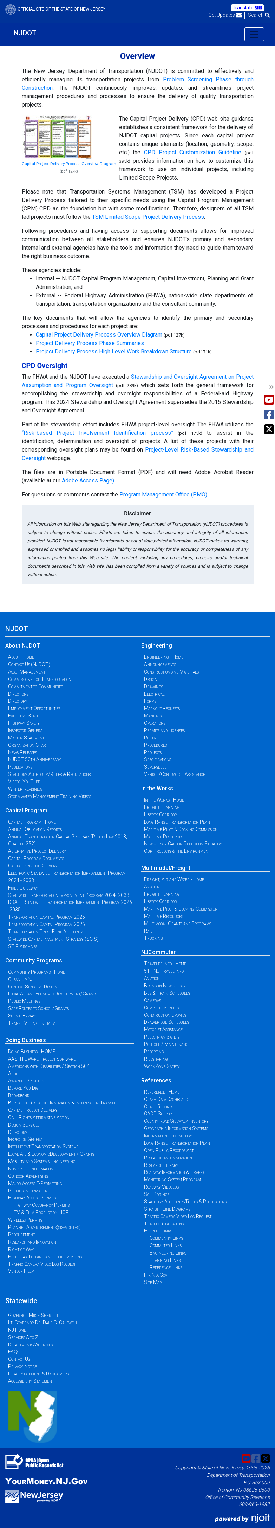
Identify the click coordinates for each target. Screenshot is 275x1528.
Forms (150, 701)
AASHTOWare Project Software (42, 1059)
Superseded (155, 767)
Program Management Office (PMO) (163, 494)
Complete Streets (161, 1007)
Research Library (161, 1165)
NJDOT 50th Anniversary (34, 759)
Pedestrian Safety (162, 1037)
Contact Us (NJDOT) (29, 664)
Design (150, 679)
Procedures (155, 745)
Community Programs (33, 960)
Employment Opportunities (34, 708)
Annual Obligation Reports (35, 829)
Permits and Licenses (164, 730)
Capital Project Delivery (33, 865)
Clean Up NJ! (21, 979)
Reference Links (166, 1267)
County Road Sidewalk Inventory (176, 1121)
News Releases (22, 752)
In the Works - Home (164, 800)
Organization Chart (28, 745)
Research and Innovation (32, 1242)
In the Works (157, 788)
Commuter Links (166, 1245)
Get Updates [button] (225, 15)
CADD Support (159, 1113)
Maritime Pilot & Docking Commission (181, 829)
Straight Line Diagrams (167, 1209)
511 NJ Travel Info (164, 971)
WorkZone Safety (162, 1066)
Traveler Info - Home (165, 963)
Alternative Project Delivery (37, 851)
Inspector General (26, 730)
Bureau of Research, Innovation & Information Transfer (63, 1103)
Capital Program (26, 810)
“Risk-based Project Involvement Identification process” (97, 433)
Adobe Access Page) (88, 480)
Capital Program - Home (32, 822)
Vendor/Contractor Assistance (174, 774)
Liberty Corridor (160, 814)
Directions (18, 694)
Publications (20, 767)
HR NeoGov (155, 1275)
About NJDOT (22, 645)
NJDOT (25, 33)
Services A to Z (23, 1337)
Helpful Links (158, 1230)
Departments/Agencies (30, 1344)
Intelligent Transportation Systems (43, 1146)
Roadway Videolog (161, 1187)
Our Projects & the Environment (177, 851)
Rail (148, 931)
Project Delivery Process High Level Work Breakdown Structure (114, 351)
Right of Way (21, 1249)
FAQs (13, 1351)
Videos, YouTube (24, 781)
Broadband (18, 1095)
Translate (247, 8)
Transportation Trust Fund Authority (45, 931)
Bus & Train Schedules (167, 993)
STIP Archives (22, 946)
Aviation (152, 887)
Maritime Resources (163, 836)
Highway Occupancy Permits (42, 1205)
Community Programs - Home (36, 972)
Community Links (166, 1238)
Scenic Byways (22, 1016)
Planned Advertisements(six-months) (44, 1227)
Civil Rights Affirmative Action (39, 1117)
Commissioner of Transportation (39, 679)
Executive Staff (23, 715)
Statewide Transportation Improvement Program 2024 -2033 (68, 895)
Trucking (153, 938)
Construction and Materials (171, 672)
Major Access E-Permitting (35, 1183)
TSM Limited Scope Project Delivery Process (148, 217)
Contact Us (19, 1359)
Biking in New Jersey (165, 985)
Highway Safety (24, 723)
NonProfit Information (30, 1168)
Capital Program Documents (36, 858)
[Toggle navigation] (254, 34)
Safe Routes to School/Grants (38, 1008)
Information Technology (168, 1135)
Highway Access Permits (32, 1198)
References (156, 1080)
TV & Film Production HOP (41, 1212)
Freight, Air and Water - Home (174, 879)
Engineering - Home (163, 657)
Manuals (153, 715)
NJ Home (17, 1330)
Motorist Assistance (163, 1029)
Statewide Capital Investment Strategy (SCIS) (53, 939)
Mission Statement (26, 738)
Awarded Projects (26, 1080)
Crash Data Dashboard (166, 1099)
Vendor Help (21, 1271)
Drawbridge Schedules (166, 1022)
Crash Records (158, 1106)
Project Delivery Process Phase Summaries (90, 343)
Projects (153, 752)
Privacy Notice (22, 1366)
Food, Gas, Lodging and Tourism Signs (45, 1256)
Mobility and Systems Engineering (42, 1161)
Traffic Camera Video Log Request (42, 1264)
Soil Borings (156, 1194)
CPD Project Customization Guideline (192, 152)
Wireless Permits (25, 1220)
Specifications (157, 759)
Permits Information (28, 1191)
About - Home (21, 657)
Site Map (153, 1282)
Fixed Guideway (23, 888)
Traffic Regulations (164, 1223)
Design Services (23, 1125)
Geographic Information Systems (176, 1128)
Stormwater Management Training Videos (49, 796)
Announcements (160, 664)
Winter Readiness (25, 789)
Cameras (152, 1000)
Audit (13, 1073)
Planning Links (165, 1260)
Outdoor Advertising (28, 1176)
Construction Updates (165, 1015)
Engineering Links (168, 1253)
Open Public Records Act (169, 1150)
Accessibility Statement (31, 1381)
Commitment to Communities (35, 686)
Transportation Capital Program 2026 (46, 924)
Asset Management (26, 672)
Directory (17, 701)
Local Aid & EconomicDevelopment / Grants (51, 1154)
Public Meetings (24, 1001)
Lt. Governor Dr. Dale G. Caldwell (43, 1322)
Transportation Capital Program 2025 (46, 917)
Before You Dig (23, 1088)
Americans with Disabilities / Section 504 (49, 1066)
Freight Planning (162, 807)
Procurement (21, 1234)
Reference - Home (161, 1092)
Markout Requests (162, 708)
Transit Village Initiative (32, 1023)
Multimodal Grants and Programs (177, 923)
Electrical (154, 694)
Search (259, 15)
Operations (154, 723)
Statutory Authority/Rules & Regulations (49, 774)
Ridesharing (156, 1059)
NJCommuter (158, 952)
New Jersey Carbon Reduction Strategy (183, 843)
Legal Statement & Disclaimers (38, 1374)
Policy (150, 738)
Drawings (153, 686)
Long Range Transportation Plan (177, 822)
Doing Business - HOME (31, 1051)
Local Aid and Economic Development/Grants (52, 993)
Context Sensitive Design (32, 986)
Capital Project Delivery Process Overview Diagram (69, 163)
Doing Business (25, 1040)
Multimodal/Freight (165, 868)
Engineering (156, 645)
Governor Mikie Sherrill (33, 1315)
